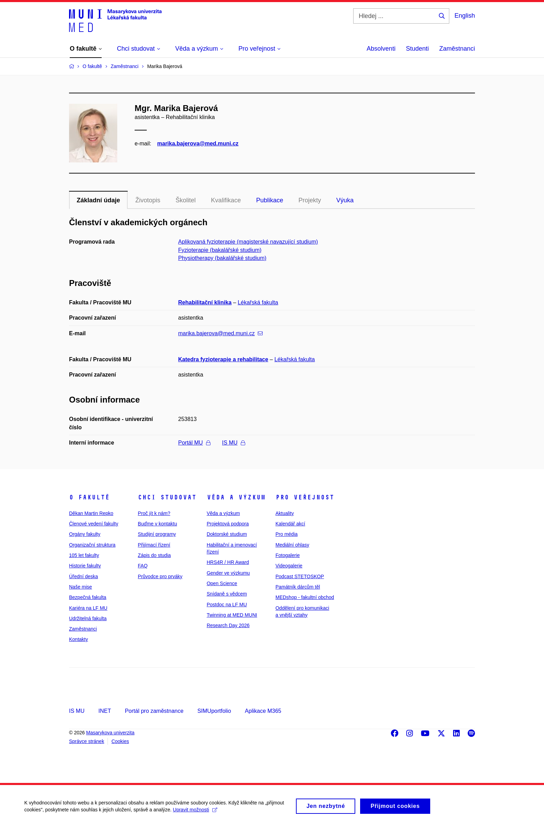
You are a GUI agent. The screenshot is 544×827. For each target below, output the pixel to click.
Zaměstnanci (457, 48)
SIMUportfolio (214, 711)
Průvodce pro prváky (160, 576)
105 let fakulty (84, 555)
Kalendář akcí (290, 523)
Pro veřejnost (304, 497)
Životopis (147, 200)
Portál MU (194, 443)
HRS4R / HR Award (228, 562)
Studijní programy (157, 534)
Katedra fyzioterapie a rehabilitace (223, 359)
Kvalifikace (226, 200)
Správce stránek (86, 741)
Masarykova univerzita (110, 732)
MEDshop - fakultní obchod (304, 597)
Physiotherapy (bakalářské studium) (222, 258)
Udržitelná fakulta (88, 618)
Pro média (286, 534)
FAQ (142, 565)
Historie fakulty (85, 565)
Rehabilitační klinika (205, 302)
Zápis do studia (154, 555)
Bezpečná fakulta (87, 597)
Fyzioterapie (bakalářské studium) (220, 250)
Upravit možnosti (195, 813)
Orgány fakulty (84, 534)
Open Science (222, 583)
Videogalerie (289, 565)
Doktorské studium (227, 534)
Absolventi (381, 48)
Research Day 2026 (228, 625)
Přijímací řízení (154, 545)
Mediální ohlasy (292, 545)
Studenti (417, 48)
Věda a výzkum (236, 497)
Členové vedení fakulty (93, 523)
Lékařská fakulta (258, 302)
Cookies (120, 741)
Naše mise (80, 587)
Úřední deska (83, 576)
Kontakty (78, 639)
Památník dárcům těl (297, 587)
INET (104, 711)
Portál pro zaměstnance (154, 711)
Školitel (186, 200)
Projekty (309, 200)
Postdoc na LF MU (227, 604)
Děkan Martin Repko (91, 513)
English (464, 15)
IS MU (233, 443)
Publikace (269, 200)
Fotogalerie (287, 555)
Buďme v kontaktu (157, 523)
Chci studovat (167, 497)
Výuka (345, 200)
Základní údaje (98, 200)
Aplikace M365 (263, 711)
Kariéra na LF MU (88, 608)
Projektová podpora (228, 523)
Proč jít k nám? (154, 513)
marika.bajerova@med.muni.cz (197, 143)
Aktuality (284, 513)
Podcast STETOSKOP (299, 576)
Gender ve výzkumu (228, 573)
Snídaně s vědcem (227, 594)
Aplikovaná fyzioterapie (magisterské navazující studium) (248, 242)
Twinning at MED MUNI (232, 615)
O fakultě (89, 497)
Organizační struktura (92, 545)
